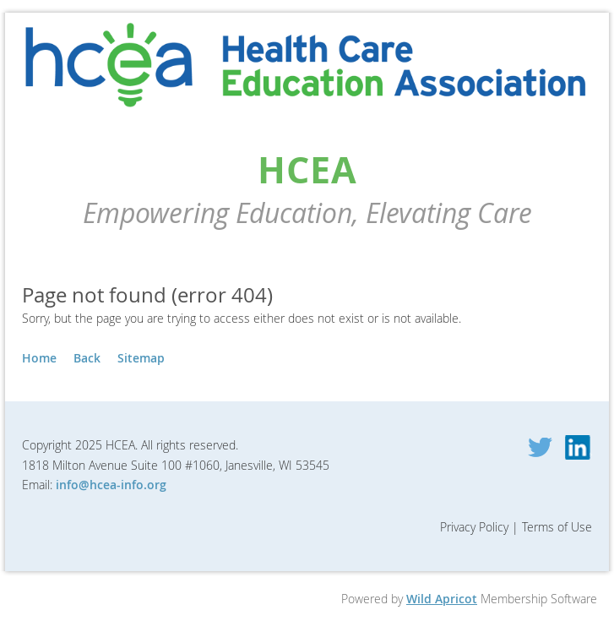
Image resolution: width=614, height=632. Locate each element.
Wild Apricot (441, 599)
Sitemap (141, 358)
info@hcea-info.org (111, 485)
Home (39, 358)
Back (87, 358)
